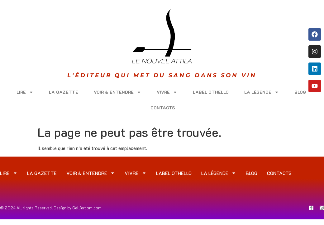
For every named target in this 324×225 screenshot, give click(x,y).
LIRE (25, 92)
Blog (300, 92)
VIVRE (167, 92)
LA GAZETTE (63, 92)
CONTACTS (162, 108)
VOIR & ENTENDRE (117, 92)
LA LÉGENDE (261, 92)
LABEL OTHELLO (211, 92)
